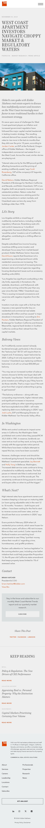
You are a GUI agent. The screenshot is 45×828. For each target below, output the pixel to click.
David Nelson (8, 180)
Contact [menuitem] (5, 787)
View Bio (5, 587)
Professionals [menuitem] (28, 765)
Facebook (22, 637)
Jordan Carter (8, 146)
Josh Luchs (6, 413)
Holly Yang (10, 464)
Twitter (13, 637)
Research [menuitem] (26, 774)
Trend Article (34, 56)
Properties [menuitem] (27, 769)
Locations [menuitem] (5, 782)
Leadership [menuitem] (6, 778)
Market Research (19, 56)
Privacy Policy (19, 822)
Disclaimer (27, 822)
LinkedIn (31, 637)
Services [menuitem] (5, 769)
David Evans (7, 256)
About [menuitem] (4, 765)
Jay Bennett (35, 461)
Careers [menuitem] (5, 774)
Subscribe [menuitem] (5, 791)
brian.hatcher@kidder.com (13, 584)
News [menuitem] (25, 778)
